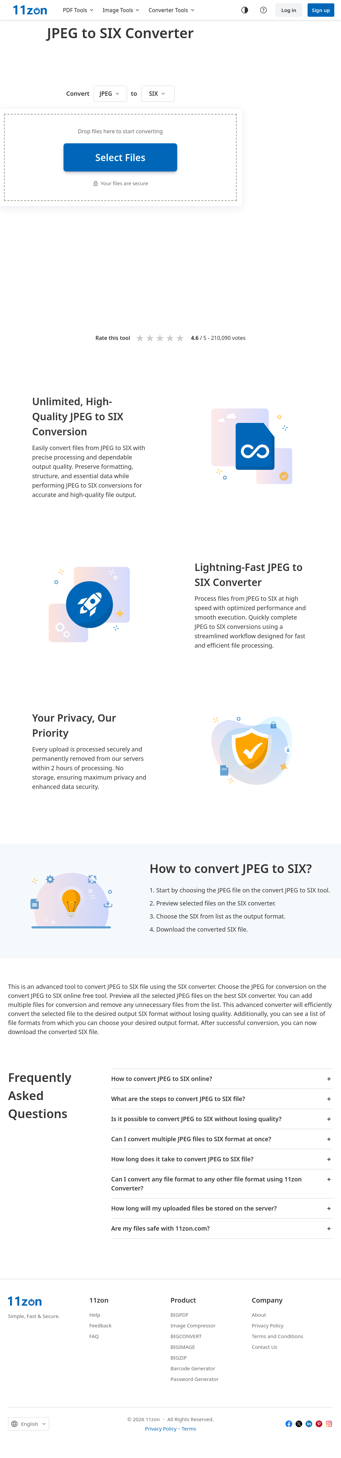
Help (94, 1314)
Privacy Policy (267, 1325)
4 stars (170, 337)
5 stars (181, 337)
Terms (189, 1428)
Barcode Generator (192, 1368)
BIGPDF (179, 1314)
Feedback (100, 1325)
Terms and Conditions (277, 1336)
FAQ (94, 1336)
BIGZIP (178, 1357)
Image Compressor (193, 1325)
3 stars (160, 337)
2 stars (150, 337)
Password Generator (194, 1379)
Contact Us (264, 1346)
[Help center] (263, 10)
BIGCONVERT (186, 1336)
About (259, 1314)
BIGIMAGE (182, 1346)
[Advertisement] (186, 260)
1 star (140, 337)
